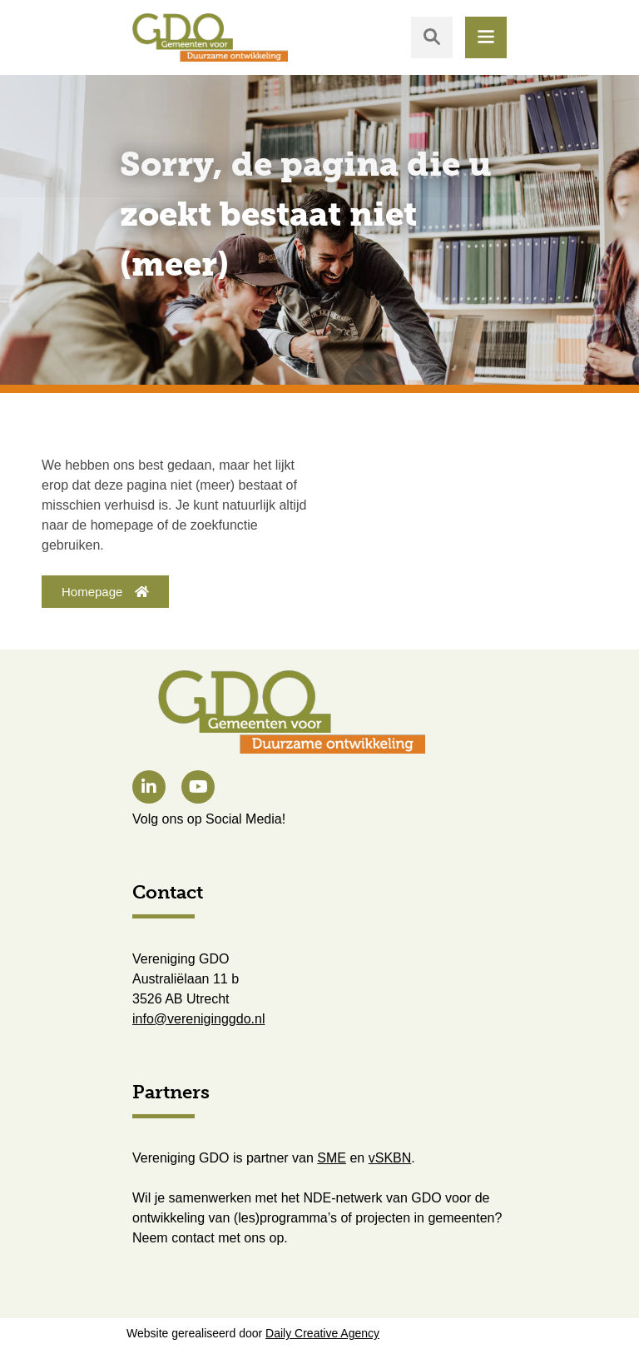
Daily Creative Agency (322, 1333)
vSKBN (390, 1158)
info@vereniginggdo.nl (198, 1019)
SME (331, 1158)
